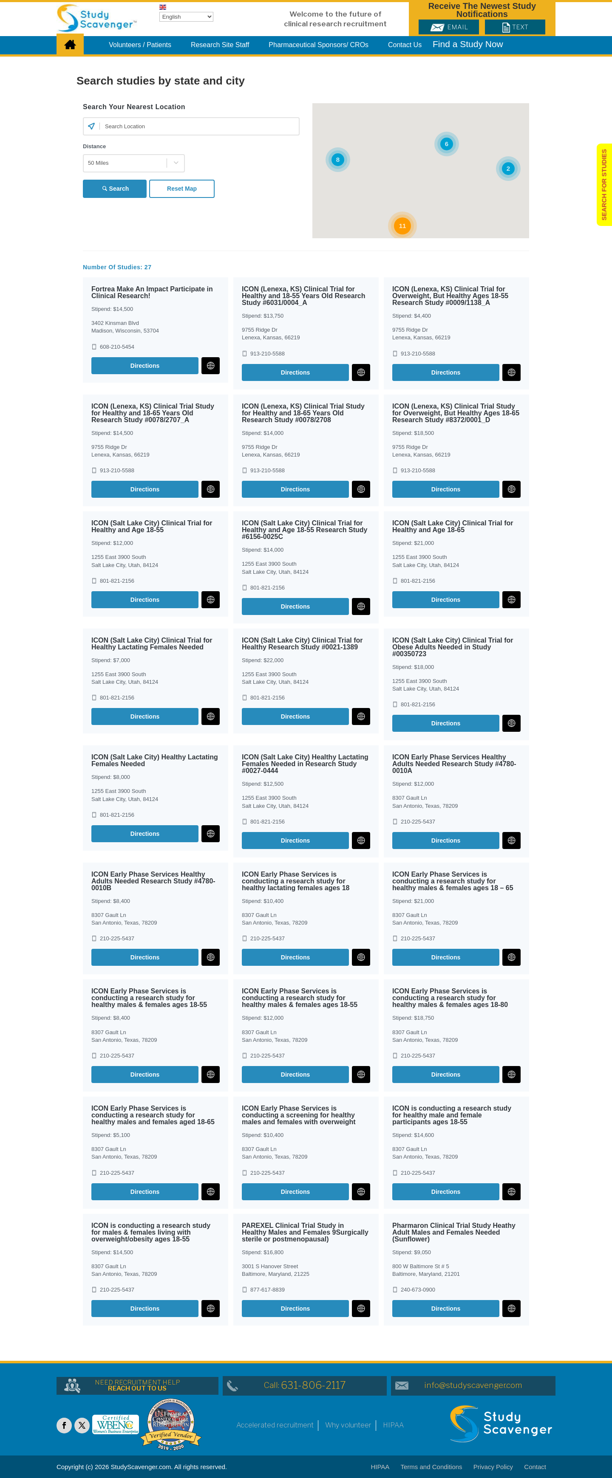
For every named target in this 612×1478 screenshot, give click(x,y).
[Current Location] (91, 126)
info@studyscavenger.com (473, 1385)
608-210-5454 (117, 347)
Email (449, 27)
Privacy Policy (493, 1466)
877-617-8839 (267, 1289)
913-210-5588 (267, 353)
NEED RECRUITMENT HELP (137, 1385)
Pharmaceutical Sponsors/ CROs (318, 45)
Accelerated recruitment (275, 1425)
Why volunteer (348, 1425)
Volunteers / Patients (140, 45)
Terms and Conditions (431, 1466)
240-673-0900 (418, 1289)
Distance (94, 146)
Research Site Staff (220, 45)
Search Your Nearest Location (134, 106)
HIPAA (393, 1425)
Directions (144, 365)
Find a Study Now (468, 44)
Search (119, 188)
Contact (535, 1466)
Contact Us (405, 45)
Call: (305, 1385)
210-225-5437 (418, 821)
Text (515, 27)
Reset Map (183, 188)
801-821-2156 (117, 581)
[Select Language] (186, 17)
